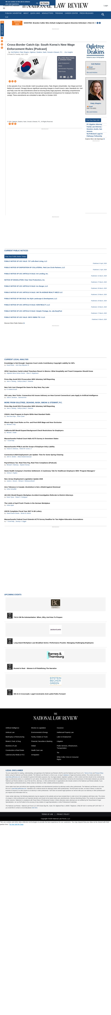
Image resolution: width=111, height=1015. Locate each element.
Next (100, 23)
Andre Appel (10, 505)
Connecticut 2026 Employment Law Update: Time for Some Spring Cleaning (33, 455)
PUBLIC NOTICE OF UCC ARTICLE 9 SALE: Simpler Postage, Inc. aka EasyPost (33, 311)
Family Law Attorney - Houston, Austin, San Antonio (94, 129)
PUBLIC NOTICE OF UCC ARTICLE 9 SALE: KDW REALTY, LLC (27, 305)
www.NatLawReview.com (13, 777)
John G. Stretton (11, 457)
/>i (71, 77)
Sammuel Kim (22, 397)
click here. (35, 808)
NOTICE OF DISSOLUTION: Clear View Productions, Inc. (24, 280)
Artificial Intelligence (12, 728)
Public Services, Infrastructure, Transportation (67, 747)
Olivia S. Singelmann (32, 373)
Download (68, 77)
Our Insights (69, 52)
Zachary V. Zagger (21, 521)
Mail (65, 77)
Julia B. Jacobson (12, 397)
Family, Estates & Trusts (39, 737)
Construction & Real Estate (15, 750)
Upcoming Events (12, 595)
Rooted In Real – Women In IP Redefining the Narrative (35, 668)
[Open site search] (103, 14)
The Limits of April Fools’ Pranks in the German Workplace (27, 503)
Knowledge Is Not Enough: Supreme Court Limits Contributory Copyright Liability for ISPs (39, 363)
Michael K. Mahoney (13, 465)
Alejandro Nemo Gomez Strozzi (16, 373)
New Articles (2, 30)
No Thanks (44, 3)
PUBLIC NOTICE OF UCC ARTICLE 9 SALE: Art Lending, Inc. (26, 274)
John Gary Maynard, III (22, 365)
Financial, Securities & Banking (41, 741)
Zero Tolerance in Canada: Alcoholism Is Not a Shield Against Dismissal (32, 487)
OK (37, 3)
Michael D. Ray (11, 424)
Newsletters (47, 13)
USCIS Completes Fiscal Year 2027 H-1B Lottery (23, 511)
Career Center (71, 13)
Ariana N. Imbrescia (12, 448)
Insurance (60, 728)
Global (60, 66)
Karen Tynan (20, 416)
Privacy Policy (99, 773)
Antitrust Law (10, 732)
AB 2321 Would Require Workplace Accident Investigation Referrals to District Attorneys (38, 495)
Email (91, 67)
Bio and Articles (92, 72)
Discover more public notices (13, 323)
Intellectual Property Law (65, 732)
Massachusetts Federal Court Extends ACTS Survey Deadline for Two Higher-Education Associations (43, 519)
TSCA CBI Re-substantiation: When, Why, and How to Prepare (38, 617)
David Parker (10, 365)
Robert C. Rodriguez (21, 497)
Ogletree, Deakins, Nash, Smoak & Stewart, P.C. (46, 52)
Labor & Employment (64, 737)
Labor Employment (63, 63)
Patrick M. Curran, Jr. (25, 448)
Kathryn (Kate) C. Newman (25, 381)
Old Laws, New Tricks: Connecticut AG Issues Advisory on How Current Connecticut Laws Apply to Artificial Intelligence (51, 395)
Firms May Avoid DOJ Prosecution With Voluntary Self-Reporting (29, 379)
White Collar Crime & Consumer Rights (68, 758)
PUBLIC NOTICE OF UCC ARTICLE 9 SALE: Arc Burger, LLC (26, 286)
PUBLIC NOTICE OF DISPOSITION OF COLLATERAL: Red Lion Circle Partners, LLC (34, 267)
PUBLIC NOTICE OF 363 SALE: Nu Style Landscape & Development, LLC (30, 298)
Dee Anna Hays (11, 416)
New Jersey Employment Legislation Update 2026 (23, 479)
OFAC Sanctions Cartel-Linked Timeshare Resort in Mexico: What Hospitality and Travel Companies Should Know (48, 371)
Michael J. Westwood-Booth (26, 481)
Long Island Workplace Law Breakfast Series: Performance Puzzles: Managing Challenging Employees (54, 643)
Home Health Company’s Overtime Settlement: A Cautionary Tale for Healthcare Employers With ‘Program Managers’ (49, 471)
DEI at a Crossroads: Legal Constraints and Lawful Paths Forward (40, 694)
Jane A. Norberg (11, 381)
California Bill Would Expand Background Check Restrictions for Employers (34, 430)
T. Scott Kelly (10, 440)
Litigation (60, 741)
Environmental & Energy (39, 732)
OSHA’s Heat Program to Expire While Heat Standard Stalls (27, 414)
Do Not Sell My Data (16, 824)
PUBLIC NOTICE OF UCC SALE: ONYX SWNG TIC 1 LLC (24, 317)
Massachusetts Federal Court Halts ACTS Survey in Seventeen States (31, 438)
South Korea (62, 71)
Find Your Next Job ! (93, 120)
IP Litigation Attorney (94, 124)
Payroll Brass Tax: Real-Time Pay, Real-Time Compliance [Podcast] (30, 463)
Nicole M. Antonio (26, 513)
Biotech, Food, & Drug (13, 741)
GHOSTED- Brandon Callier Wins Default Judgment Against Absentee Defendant (55, 23)
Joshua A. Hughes (12, 473)
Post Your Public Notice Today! (15, 256)
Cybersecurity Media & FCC (15, 755)
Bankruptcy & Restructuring (15, 737)
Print (61, 77)
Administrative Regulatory (65, 68)
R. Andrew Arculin (12, 389)
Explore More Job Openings (94, 139)
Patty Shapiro (24, 52)
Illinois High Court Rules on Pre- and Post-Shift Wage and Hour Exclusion (33, 422)
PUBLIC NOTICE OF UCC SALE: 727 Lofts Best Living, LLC (25, 261)
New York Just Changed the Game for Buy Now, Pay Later (26, 387)
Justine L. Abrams (12, 481)
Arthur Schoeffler (12, 489)
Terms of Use (88, 773)
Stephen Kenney (25, 465)
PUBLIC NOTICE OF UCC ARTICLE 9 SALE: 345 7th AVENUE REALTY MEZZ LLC (33, 292)
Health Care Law (37, 750)
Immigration (35, 755)
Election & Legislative (38, 728)
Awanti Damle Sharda (13, 513)
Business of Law (11, 746)
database (66, 775)
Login (106, 6)
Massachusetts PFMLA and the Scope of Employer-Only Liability (29, 447)
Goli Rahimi (15, 52)
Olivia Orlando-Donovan (24, 457)
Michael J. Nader (12, 432)
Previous (97, 23)
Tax (58, 752)
